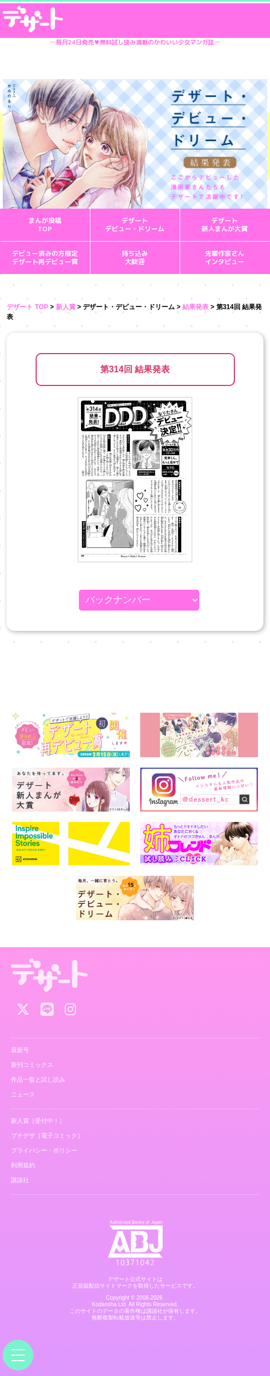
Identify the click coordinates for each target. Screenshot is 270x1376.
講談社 (20, 1180)
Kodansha (104, 1304)
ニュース (23, 1094)
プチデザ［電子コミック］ (47, 1135)
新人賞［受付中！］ (38, 1120)
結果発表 (195, 307)
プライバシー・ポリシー (44, 1150)
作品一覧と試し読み (38, 1079)
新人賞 (66, 307)
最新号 (20, 1050)
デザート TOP (27, 307)
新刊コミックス (32, 1064)
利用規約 (23, 1165)
